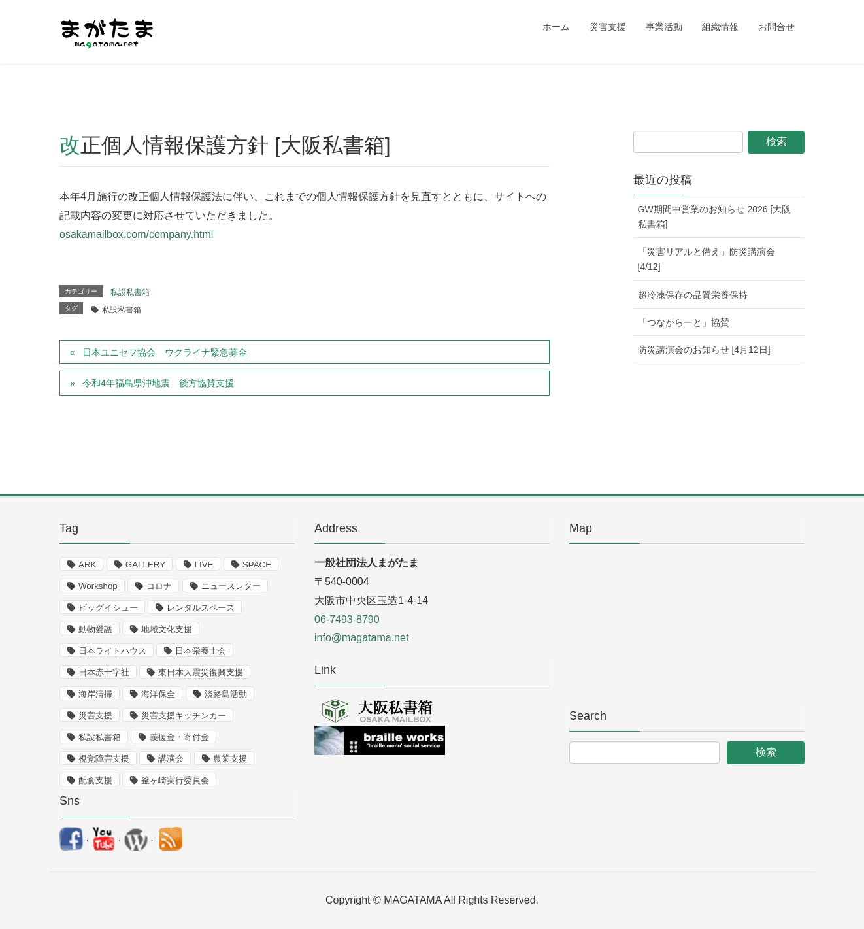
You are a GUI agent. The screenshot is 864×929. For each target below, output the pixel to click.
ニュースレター (231, 586)
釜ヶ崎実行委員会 (175, 780)
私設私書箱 (130, 292)
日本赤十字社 (103, 672)
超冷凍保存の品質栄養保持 (693, 295)
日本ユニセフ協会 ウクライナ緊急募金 (164, 352)
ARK (87, 564)
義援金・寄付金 (179, 737)
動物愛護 (95, 629)
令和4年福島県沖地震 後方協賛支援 (158, 383)
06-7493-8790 (347, 619)
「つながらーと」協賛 (683, 322)
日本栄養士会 (200, 651)
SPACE (256, 564)
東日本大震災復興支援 (200, 672)
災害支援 (95, 715)
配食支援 (95, 780)
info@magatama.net (361, 637)
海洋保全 (158, 694)
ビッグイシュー (108, 608)
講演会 (171, 759)
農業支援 (230, 759)
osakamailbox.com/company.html (136, 234)
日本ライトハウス (112, 651)
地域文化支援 (166, 629)
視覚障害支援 (103, 759)
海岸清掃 (95, 694)
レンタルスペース (201, 608)
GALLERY (145, 564)
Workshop (98, 586)
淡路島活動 (226, 694)
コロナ (159, 586)
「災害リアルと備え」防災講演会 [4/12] (706, 259)
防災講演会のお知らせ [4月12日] (704, 350)
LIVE (204, 564)
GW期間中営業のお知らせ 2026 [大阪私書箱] (714, 216)
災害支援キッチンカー (183, 715)
